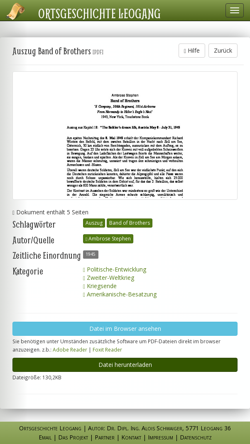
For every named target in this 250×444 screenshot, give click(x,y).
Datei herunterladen (125, 365)
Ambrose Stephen (108, 238)
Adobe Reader (70, 349)
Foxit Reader (107, 349)
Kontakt (131, 437)
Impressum (160, 437)
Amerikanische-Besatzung (120, 294)
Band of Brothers (129, 222)
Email (45, 437)
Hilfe (192, 50)
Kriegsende (100, 286)
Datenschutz (196, 437)
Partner (105, 437)
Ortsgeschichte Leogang (99, 13)
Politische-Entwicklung (114, 269)
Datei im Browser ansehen (125, 328)
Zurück (223, 50)
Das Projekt (73, 437)
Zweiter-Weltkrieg (108, 277)
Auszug (94, 222)
